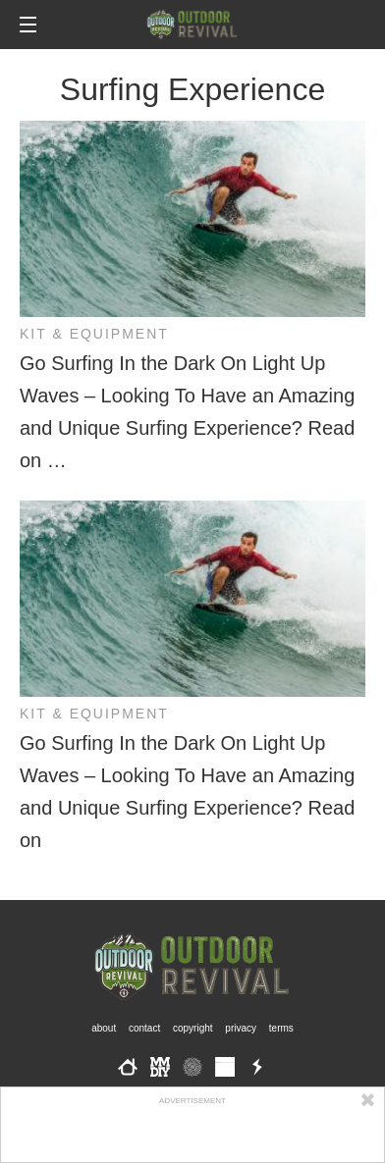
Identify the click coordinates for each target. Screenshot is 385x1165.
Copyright (193, 1028)
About (103, 1028)
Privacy (240, 1028)
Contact (144, 1028)
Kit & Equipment (94, 334)
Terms (281, 1028)
